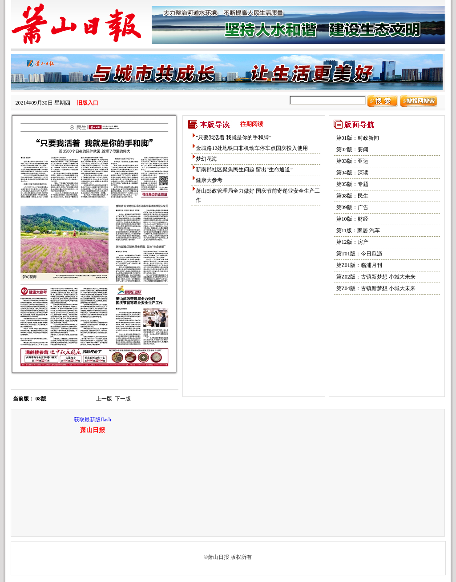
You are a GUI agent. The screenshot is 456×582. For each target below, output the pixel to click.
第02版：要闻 (352, 149)
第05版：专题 (352, 184)
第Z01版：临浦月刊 (359, 265)
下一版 (123, 399)
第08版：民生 (352, 196)
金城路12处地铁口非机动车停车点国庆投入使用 (252, 148)
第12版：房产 (352, 242)
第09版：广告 (352, 207)
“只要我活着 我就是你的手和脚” (233, 137)
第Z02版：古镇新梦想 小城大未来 (376, 277)
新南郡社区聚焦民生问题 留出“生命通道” (244, 169)
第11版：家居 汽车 (358, 230)
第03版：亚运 (352, 161)
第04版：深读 (352, 173)
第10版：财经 (352, 219)
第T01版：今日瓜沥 (359, 254)
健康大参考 (209, 180)
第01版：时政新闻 (357, 138)
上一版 (104, 399)
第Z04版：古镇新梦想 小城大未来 (376, 288)
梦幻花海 (206, 159)
